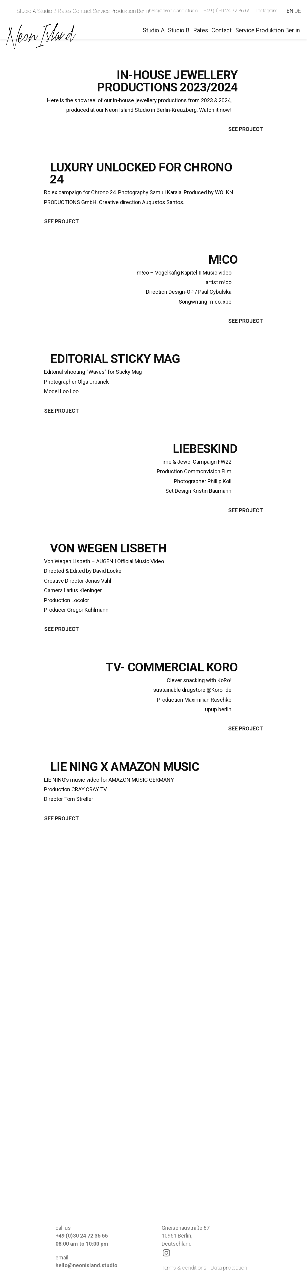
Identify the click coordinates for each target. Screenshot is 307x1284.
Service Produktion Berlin (121, 11)
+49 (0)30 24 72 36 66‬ (227, 10)
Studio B (47, 11)
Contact (82, 11)
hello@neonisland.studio (173, 10)
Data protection (229, 1268)
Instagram (267, 10)
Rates (64, 11)
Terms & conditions (184, 1268)
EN (290, 10)
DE (298, 10)
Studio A (26, 11)
